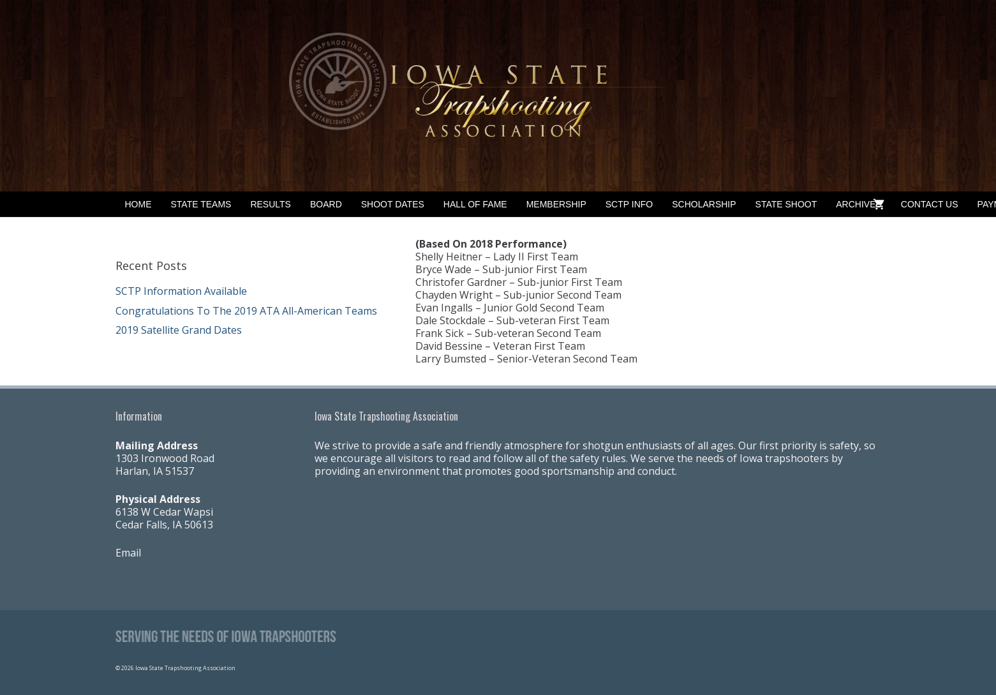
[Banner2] (497, 96)
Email (128, 553)
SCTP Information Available (181, 291)
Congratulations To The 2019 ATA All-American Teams (246, 311)
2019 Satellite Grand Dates (178, 330)
